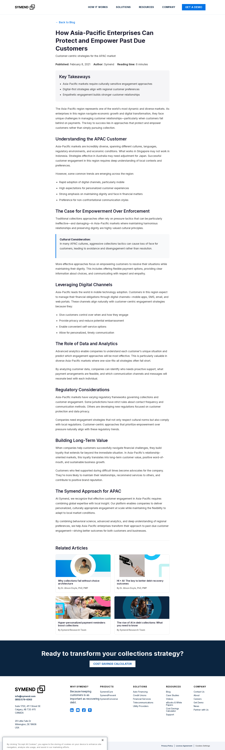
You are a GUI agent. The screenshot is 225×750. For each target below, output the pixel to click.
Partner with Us (201, 710)
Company (168, 7)
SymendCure (106, 692)
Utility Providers (140, 706)
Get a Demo (193, 7)
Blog (168, 692)
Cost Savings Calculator (172, 709)
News (196, 706)
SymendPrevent (108, 695)
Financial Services (142, 699)
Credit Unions (139, 695)
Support (170, 714)
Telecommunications (143, 702)
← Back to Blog (65, 22)
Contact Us (199, 692)
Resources (146, 7)
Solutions (123, 7)
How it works (98, 7)
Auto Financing (140, 692)
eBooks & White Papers (174, 703)
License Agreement (184, 746)
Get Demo (199, 702)
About (197, 695)
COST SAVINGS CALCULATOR (112, 663)
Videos (169, 699)
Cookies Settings (202, 746)
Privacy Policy (167, 746)
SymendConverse (109, 699)
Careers (198, 699)
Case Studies (172, 695)
